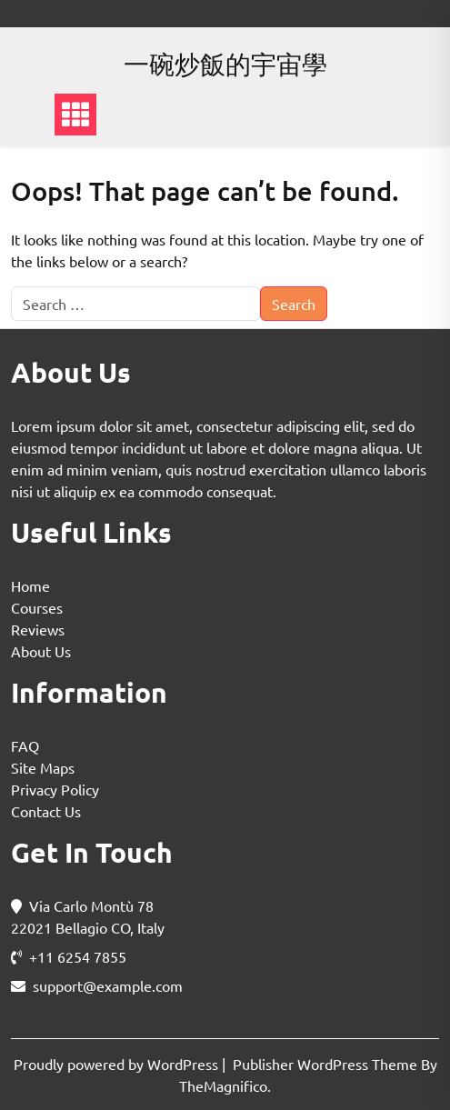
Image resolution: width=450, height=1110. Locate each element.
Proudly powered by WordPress (118, 1064)
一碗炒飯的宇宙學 (225, 64)
